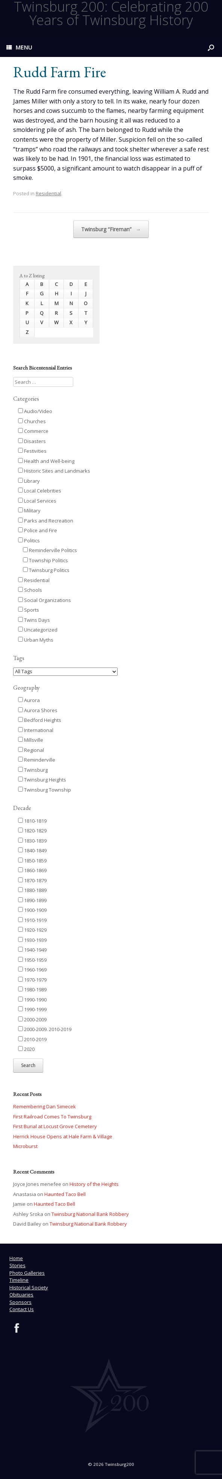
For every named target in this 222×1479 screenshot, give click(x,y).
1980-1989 (32, 989)
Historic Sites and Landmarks (54, 470)
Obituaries (21, 1294)
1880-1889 (32, 890)
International (35, 730)
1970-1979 (32, 979)
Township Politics (45, 560)
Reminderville (36, 759)
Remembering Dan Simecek (44, 1106)
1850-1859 (32, 860)
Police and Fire (37, 530)
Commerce (33, 431)
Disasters (32, 441)
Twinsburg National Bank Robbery (90, 1214)
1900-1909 (32, 910)
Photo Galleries (27, 1272)
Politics (29, 540)
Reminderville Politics (50, 550)
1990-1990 (32, 999)
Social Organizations (44, 600)
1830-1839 (32, 840)
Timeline (19, 1280)
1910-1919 (32, 920)
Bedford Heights (39, 720)
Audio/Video (35, 411)
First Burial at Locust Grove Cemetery (55, 1126)
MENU (19, 47)
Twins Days (34, 620)
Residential (48, 193)
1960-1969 (32, 969)
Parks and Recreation (45, 520)
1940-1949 (32, 949)
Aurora (29, 700)
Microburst (25, 1146)
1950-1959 (32, 960)
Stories (17, 1265)
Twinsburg (33, 769)
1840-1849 (32, 850)
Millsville (30, 740)
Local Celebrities (39, 490)
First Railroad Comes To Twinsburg (52, 1116)
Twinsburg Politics (46, 570)
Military (29, 510)
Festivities (32, 451)
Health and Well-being (46, 461)
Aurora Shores (37, 710)
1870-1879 (32, 880)
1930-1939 (32, 940)
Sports (28, 609)
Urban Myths (35, 639)
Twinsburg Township (44, 789)
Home (16, 1258)
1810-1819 (32, 820)
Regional (31, 750)
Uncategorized (37, 629)
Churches (32, 421)
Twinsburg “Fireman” (111, 229)
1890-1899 (32, 900)
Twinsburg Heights (42, 779)
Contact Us (21, 1309)
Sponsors (20, 1302)
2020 (26, 1049)
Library (29, 481)
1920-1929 (32, 930)
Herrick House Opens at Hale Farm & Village (62, 1136)
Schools (30, 590)
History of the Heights (94, 1184)
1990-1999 (32, 1009)
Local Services (37, 500)
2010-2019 (32, 1039)
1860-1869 (32, 870)
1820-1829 (32, 830)
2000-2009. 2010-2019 (44, 1029)
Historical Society (28, 1287)
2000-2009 (32, 1019)
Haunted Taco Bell (65, 1194)
